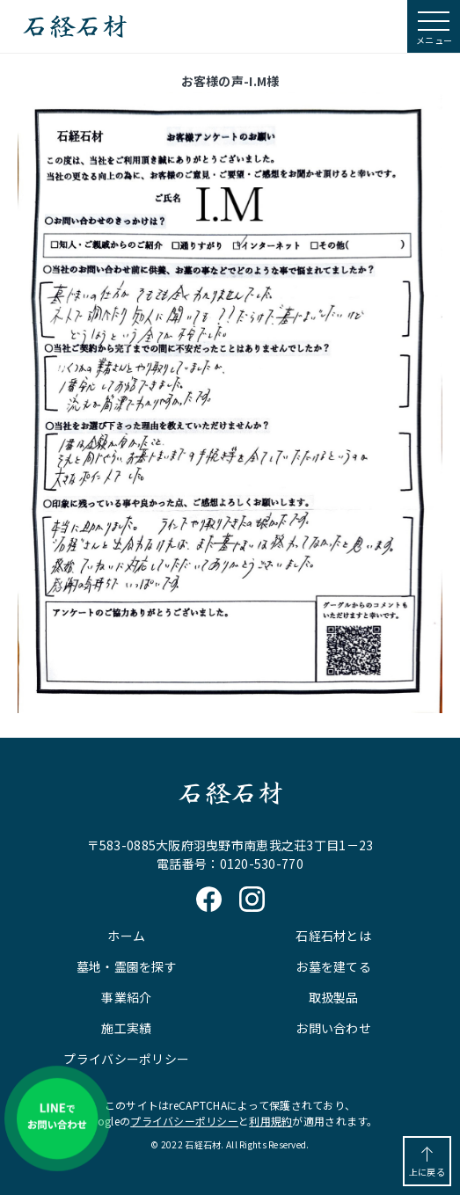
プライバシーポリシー (126, 1058)
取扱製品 (334, 997)
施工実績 (126, 1028)
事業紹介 (126, 997)
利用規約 (270, 1120)
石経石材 (75, 26)
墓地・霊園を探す (127, 966)
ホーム (126, 935)
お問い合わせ (333, 1028)
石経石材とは (333, 935)
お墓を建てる (333, 966)
